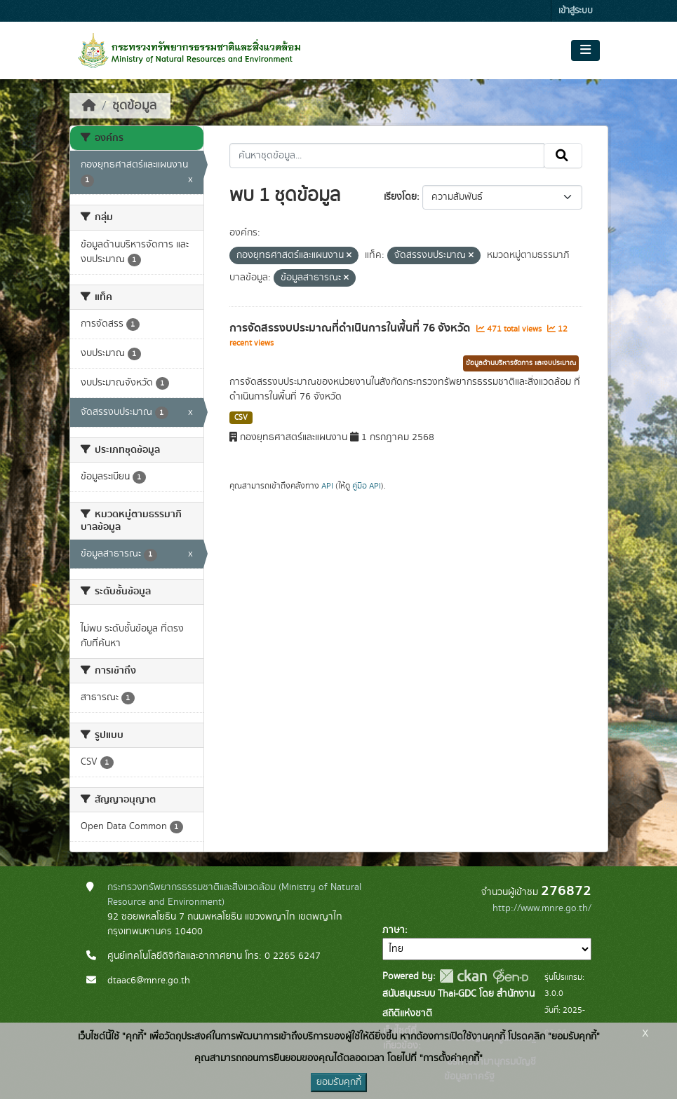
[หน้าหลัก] (89, 106)
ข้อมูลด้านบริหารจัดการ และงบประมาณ (521, 363)
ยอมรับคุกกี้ (338, 1082)
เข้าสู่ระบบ (575, 11)
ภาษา (393, 930)
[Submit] (563, 155)
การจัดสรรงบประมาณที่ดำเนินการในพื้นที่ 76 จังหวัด (351, 328)
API (327, 485)
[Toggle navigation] (585, 50)
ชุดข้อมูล (134, 106)
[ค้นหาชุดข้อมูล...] (386, 155)
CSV (241, 417)
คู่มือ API (366, 485)
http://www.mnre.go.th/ (541, 908)
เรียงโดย (400, 197)
